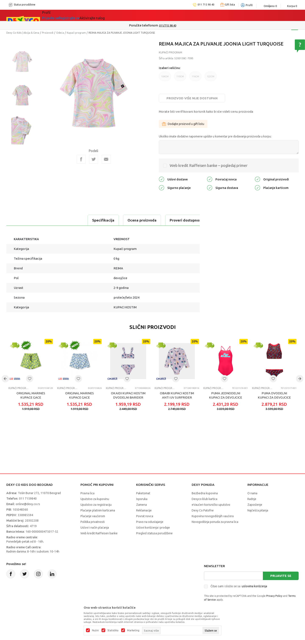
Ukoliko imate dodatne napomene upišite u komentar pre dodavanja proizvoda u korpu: (215, 136)
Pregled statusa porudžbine (154, 533)
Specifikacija (24, 220)
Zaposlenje (254, 504)
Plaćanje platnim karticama (97, 510)
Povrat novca (144, 516)
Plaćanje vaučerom (92, 516)
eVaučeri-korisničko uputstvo (211, 504)
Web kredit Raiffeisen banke (99, 533)
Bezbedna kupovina (205, 493)
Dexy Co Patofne (203, 510)
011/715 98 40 (167, 25)
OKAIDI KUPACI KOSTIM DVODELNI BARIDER (128, 395)
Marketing (133, 630)
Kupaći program (76, 32)
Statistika (112, 630)
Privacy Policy (274, 595)
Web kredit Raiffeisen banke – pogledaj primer (209, 165)
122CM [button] (210, 78)
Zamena (141, 504)
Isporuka (141, 499)
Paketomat (143, 493)
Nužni (95, 630)
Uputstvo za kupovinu (94, 499)
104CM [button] (165, 78)
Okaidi (138, 15)
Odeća (60, 32)
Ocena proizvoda (62, 220)
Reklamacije (144, 510)
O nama (252, 493)
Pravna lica (87, 493)
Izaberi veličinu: (169, 68)
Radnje (251, 499)
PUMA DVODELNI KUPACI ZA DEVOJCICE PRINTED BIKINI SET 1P (274, 397)
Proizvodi (47, 32)
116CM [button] (195, 78)
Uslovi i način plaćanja (94, 527)
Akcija (85, 15)
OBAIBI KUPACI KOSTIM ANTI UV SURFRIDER (177, 395)
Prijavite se (280, 576)
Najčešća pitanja (257, 510)
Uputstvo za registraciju (96, 504)
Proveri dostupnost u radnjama (116, 220)
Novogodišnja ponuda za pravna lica (215, 522)
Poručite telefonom (143, 25)
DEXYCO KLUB (111, 15)
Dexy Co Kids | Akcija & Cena (22, 32)
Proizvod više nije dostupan (192, 98)
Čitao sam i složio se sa (239, 586)
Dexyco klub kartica (204, 499)
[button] (29, 378)
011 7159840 (28, 498)
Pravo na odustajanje (149, 522)
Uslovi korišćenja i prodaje (153, 527)
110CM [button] (180, 78)
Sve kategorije (59, 15)
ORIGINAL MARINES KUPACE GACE (31, 395)
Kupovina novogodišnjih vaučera (213, 516)
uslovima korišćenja (254, 586)
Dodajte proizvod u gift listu (183, 124)
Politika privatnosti (92, 522)
